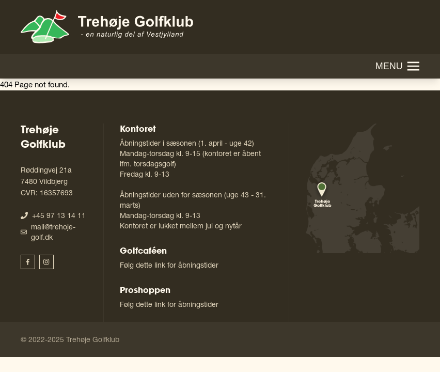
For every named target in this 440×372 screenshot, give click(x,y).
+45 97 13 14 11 (59, 215)
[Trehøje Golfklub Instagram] (46, 262)
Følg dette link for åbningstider (169, 264)
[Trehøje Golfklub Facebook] (28, 262)
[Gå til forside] (107, 26)
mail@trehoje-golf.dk (53, 231)
